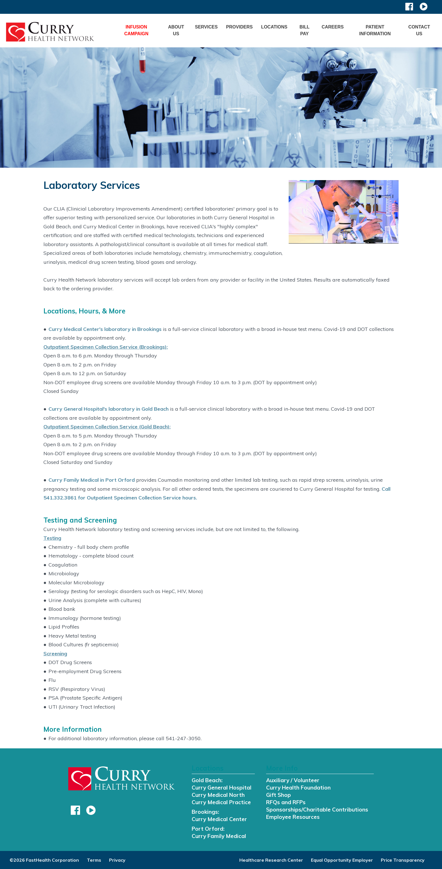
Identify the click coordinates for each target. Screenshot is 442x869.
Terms (94, 860)
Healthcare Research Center (271, 860)
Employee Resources (293, 816)
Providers (239, 27)
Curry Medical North (218, 794)
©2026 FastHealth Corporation (44, 860)
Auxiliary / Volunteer (292, 780)
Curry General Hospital (221, 787)
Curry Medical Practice (221, 802)
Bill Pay (304, 30)
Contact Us (419, 30)
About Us (176, 30)
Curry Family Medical (219, 836)
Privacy (117, 860)
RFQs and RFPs (286, 802)
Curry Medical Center (219, 819)
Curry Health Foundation (298, 787)
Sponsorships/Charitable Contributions (317, 809)
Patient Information (375, 30)
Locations (274, 27)
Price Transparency (403, 860)
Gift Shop (278, 794)
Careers (333, 27)
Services (206, 27)
